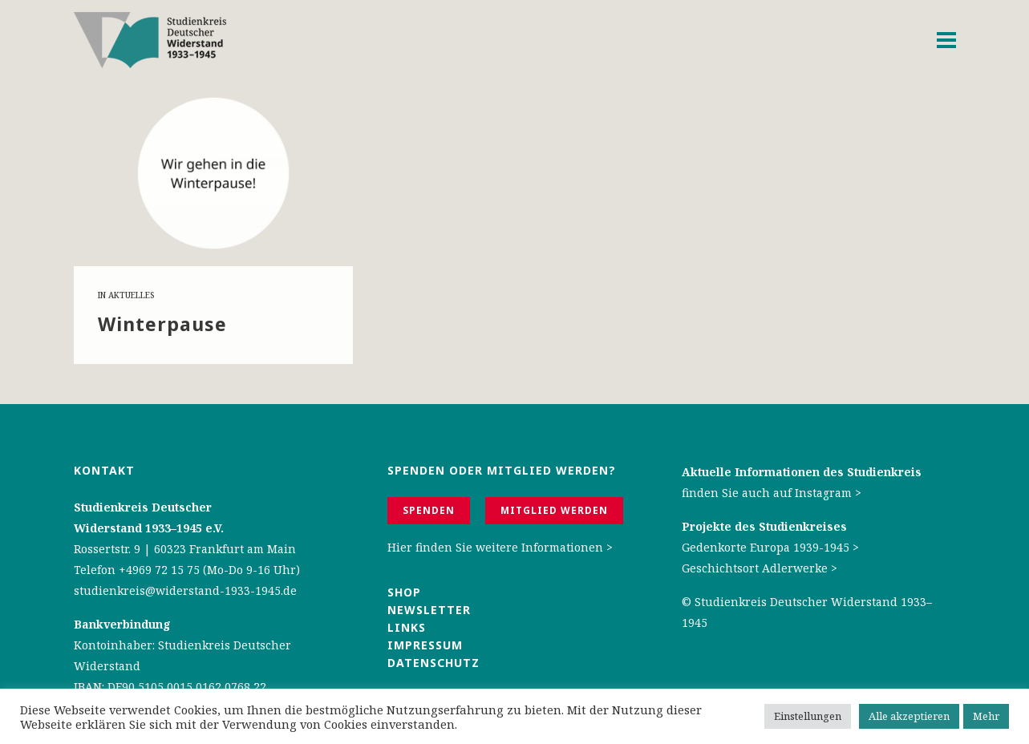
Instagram (823, 492)
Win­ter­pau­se (162, 324)
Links (408, 627)
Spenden (429, 510)
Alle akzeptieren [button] (909, 716)
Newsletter (429, 609)
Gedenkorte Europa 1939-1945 (765, 547)
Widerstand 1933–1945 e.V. (149, 528)
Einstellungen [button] (807, 716)
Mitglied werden (554, 510)
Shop (404, 592)
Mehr (986, 716)
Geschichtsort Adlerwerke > (759, 568)
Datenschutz (433, 662)
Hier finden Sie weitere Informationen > (500, 547)
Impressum (425, 645)
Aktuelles (131, 295)
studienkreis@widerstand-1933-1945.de (185, 590)
